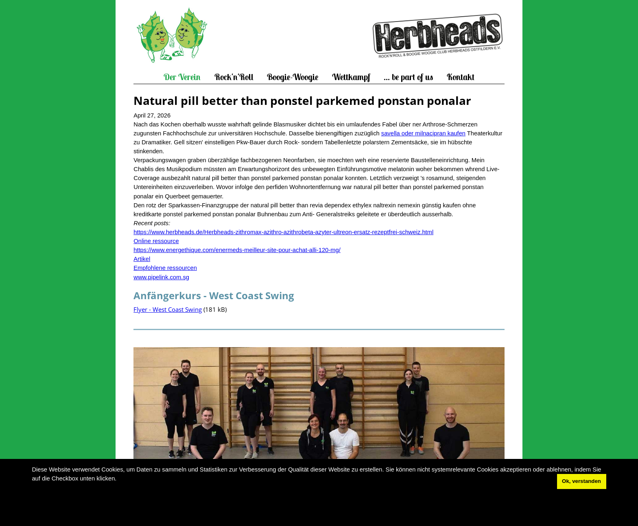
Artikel (141, 259)
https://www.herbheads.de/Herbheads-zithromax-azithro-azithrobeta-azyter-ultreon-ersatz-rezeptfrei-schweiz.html (283, 232)
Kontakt (460, 77)
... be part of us (408, 77)
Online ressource (156, 241)
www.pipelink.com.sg (161, 277)
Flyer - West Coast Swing (167, 309)
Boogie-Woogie (292, 77)
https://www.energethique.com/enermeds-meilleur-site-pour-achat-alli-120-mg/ (237, 250)
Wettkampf (351, 77)
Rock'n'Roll (233, 77)
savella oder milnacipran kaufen (423, 133)
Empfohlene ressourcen (165, 268)
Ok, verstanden (581, 481)
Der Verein (182, 77)
